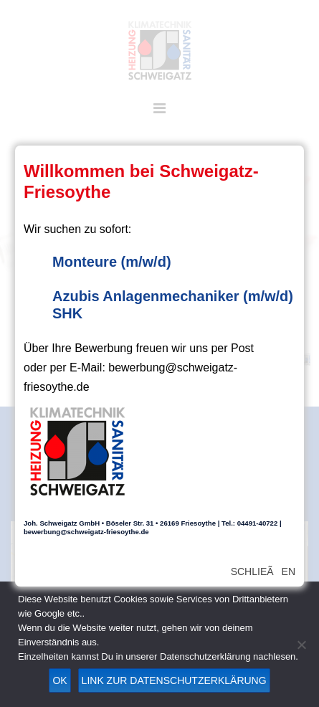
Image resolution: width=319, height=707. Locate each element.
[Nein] (301, 644)
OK (59, 680)
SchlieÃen (263, 571)
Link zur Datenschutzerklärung (174, 680)
